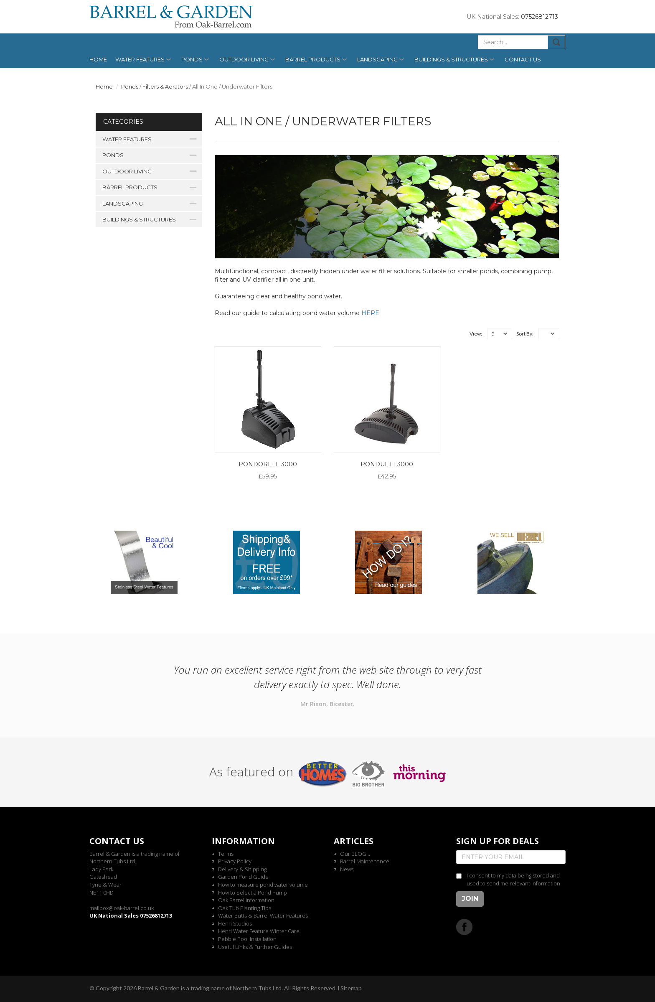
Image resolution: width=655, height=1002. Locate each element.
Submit (556, 42)
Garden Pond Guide (243, 876)
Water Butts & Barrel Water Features (263, 915)
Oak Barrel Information (246, 900)
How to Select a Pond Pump (252, 892)
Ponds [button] (192, 59)
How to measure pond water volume (263, 884)
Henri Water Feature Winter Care (259, 931)
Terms (226, 853)
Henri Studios (235, 923)
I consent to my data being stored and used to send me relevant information (513, 879)
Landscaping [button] (377, 59)
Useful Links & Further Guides (255, 947)
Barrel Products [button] (312, 59)
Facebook (464, 926)
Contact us (523, 59)
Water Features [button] (140, 59)
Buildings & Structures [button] (451, 59)
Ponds (129, 86)
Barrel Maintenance (364, 861)
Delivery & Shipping (242, 869)
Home (98, 59)
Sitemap (351, 988)
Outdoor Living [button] (244, 59)
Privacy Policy (234, 861)
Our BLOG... (355, 853)
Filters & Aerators (165, 86)
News (346, 869)
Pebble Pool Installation (247, 939)
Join (470, 899)
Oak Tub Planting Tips (244, 908)
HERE (370, 313)
